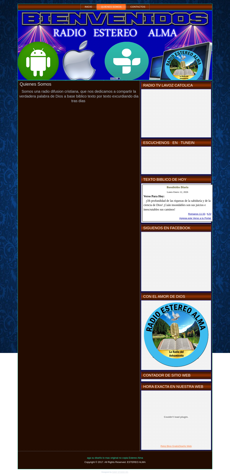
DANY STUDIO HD (120, 472)
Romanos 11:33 (196, 214)
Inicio (88, 6)
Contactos (137, 6)
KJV (209, 214)
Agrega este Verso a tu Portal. (195, 218)
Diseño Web (185, 446)
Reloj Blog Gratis (169, 446)
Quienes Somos (111, 6)
